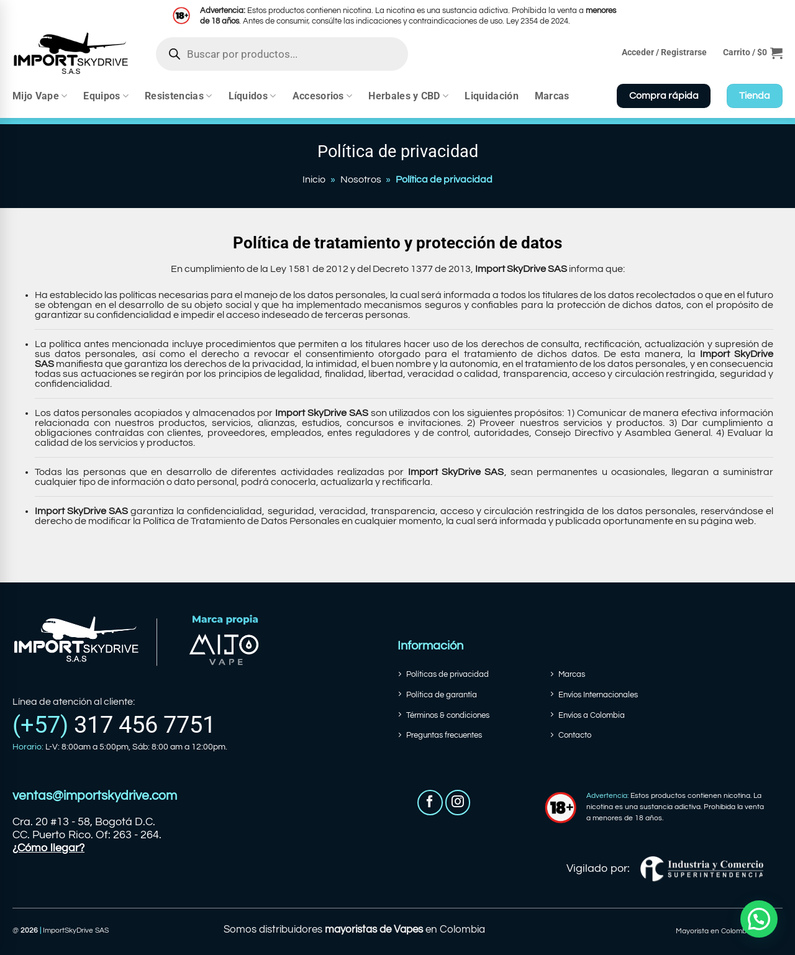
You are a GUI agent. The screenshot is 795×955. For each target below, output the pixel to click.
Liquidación (492, 96)
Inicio (313, 179)
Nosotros (360, 179)
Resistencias (178, 96)
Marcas (552, 96)
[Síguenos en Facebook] (430, 802)
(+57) (114, 724)
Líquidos (252, 96)
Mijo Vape (39, 96)
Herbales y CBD (408, 96)
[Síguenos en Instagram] (458, 802)
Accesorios (323, 96)
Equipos (106, 96)
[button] (753, 52)
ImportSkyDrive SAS (76, 930)
